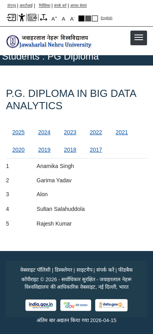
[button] (138, 37)
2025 (18, 132)
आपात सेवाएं (78, 6)
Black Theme (81, 18)
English (107, 18)
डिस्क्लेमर (63, 270)
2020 (18, 150)
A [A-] (72, 18)
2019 (44, 150)
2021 (122, 132)
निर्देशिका (44, 6)
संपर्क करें (60, 6)
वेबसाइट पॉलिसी (35, 270)
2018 (70, 150)
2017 (96, 150)
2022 (96, 132)
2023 (70, 132)
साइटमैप (84, 270)
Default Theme (95, 18)
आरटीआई (26, 6)
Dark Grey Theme (88, 18)
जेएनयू (11, 6)
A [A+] (54, 18)
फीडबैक (125, 270)
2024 (44, 132)
